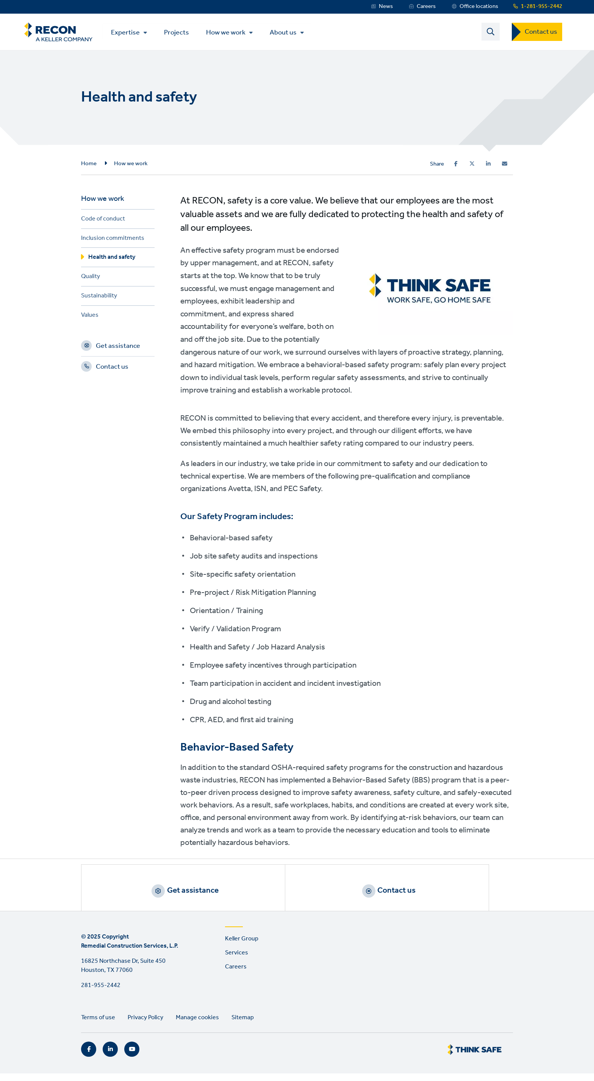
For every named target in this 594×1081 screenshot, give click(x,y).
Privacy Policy (145, 1025)
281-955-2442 (100, 993)
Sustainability (99, 299)
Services (236, 960)
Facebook (88, 1056)
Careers (426, 6)
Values (89, 318)
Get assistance (118, 349)
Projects (184, 33)
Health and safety (111, 260)
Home (89, 166)
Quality (90, 280)
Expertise (133, 33)
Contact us (541, 33)
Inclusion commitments (112, 241)
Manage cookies (197, 1025)
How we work (233, 33)
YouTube (131, 1056)
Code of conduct (103, 222)
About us (290, 33)
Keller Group (241, 947)
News (386, 6)
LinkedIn (110, 1056)
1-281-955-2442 (541, 6)
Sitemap (242, 1025)
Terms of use (98, 1025)
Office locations (479, 6)
